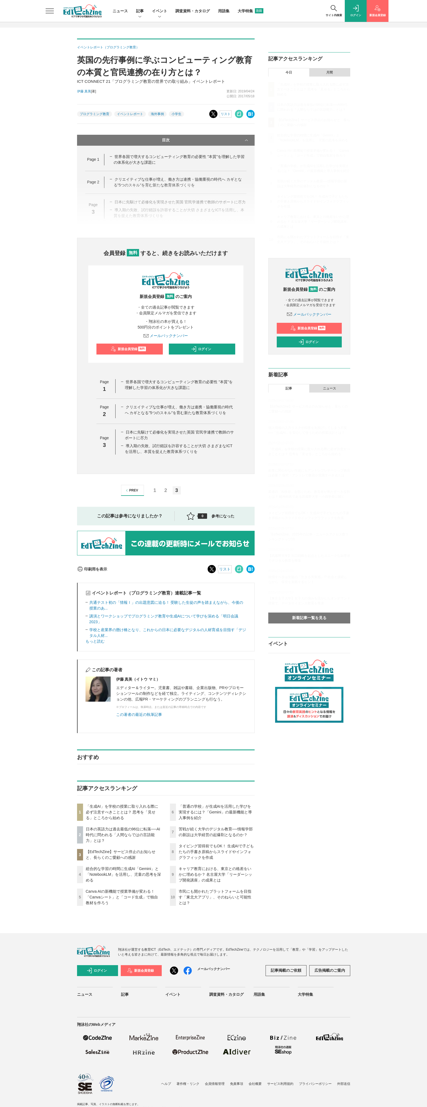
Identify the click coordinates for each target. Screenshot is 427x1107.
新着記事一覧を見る (309, 618)
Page (93, 159)
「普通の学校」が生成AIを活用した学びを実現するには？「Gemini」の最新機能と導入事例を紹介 (215, 812)
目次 (205, 140)
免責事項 (236, 1084)
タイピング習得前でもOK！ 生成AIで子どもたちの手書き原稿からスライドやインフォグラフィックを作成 (216, 852)
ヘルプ (166, 1084)
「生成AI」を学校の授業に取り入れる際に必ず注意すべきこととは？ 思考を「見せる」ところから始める (122, 812)
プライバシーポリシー (315, 1084)
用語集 (223, 11)
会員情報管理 (215, 1084)
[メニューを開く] (50, 11)
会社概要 (255, 1084)
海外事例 (157, 114)
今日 (288, 72)
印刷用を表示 (92, 569)
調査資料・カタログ (192, 11)
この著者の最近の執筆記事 (139, 714)
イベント (159, 11)
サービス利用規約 (280, 1084)
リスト (226, 114)
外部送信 (343, 1084)
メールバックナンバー (165, 335)
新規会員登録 (128, 349)
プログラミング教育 (94, 114)
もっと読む (95, 641)
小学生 (176, 114)
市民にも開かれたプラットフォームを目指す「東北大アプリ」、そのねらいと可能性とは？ (215, 897)
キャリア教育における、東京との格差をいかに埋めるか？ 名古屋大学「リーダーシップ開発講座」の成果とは (215, 874)
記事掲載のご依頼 (286, 970)
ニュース (120, 11)
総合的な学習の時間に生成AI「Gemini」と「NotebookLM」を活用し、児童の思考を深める (123, 874)
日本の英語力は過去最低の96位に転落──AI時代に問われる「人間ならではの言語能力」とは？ (123, 835)
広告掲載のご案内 (329, 970)
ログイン (201, 349)
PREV (131, 490)
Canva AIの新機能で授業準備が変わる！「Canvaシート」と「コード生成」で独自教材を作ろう (122, 897)
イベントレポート (130, 114)
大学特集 (250, 11)
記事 (140, 11)
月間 (329, 72)
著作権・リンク (187, 1084)
